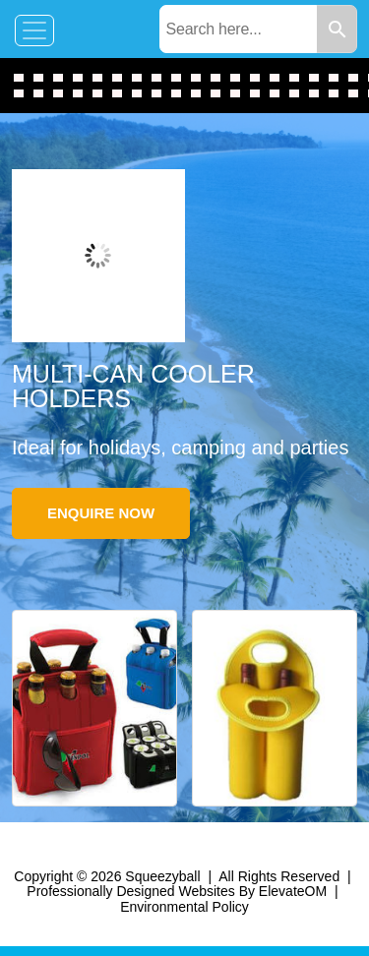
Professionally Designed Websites (130, 891)
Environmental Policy (184, 907)
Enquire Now (100, 513)
